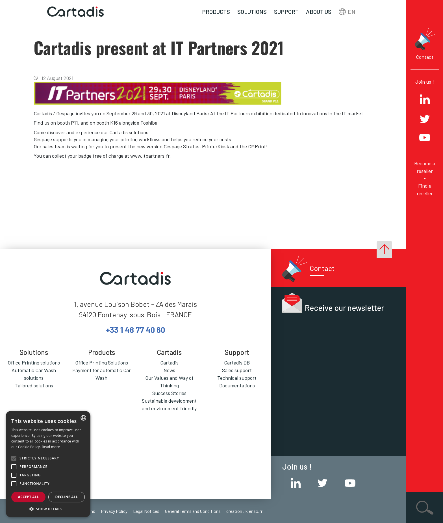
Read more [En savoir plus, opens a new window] (51, 446)
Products (216, 11)
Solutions (252, 11)
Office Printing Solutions (101, 362)
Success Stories (169, 393)
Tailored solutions (34, 385)
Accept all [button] (28, 496)
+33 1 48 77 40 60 (135, 330)
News (169, 370)
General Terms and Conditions (193, 511)
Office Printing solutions (34, 362)
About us (318, 11)
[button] (48, 509)
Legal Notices (146, 511)
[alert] (48, 464)
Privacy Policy (114, 511)
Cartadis (169, 362)
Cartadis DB (237, 362)
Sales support (237, 370)
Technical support (237, 378)
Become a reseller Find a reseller (424, 178)
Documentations (237, 385)
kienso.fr (254, 511)
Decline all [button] (66, 496)
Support (286, 11)
